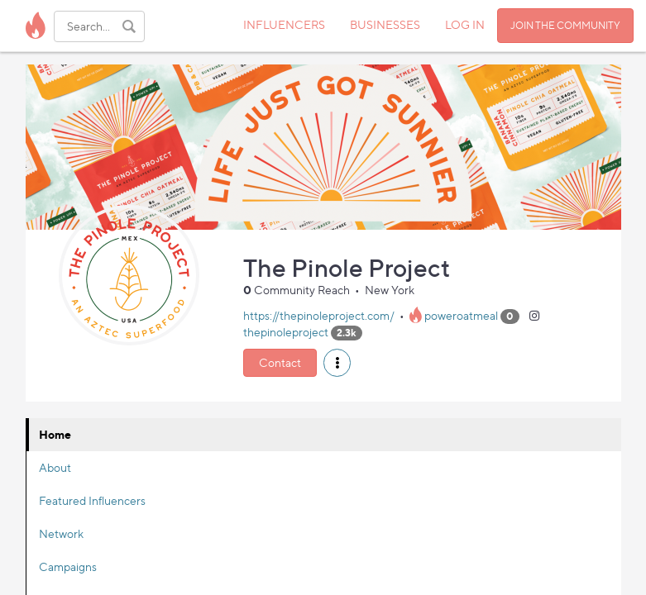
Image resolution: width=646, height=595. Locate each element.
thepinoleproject (285, 332)
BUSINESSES (385, 24)
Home (55, 434)
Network (61, 533)
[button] (337, 363)
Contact (280, 362)
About (55, 467)
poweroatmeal (461, 315)
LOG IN (465, 24)
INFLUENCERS (284, 24)
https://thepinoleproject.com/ (319, 315)
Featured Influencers (92, 500)
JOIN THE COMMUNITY (565, 25)
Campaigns (68, 566)
